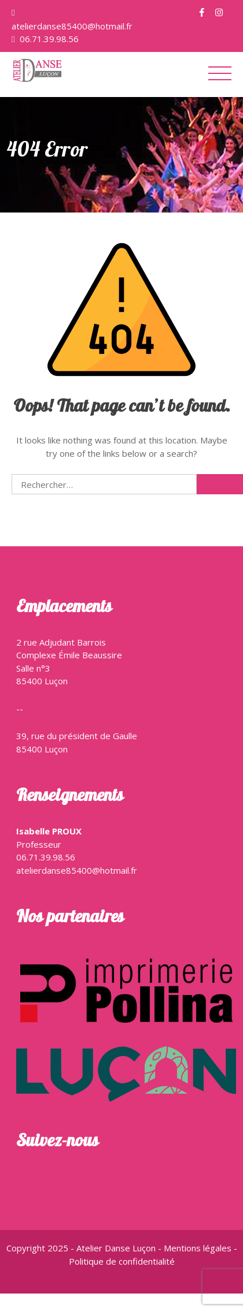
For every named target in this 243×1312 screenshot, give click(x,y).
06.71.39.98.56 (48, 38)
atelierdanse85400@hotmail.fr (72, 26)
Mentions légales (199, 1248)
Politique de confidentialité (122, 1261)
